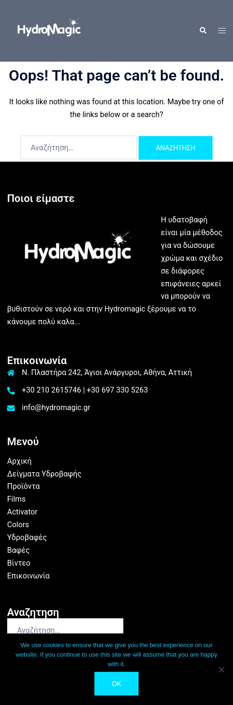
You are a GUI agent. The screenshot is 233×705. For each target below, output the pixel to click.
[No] (221, 669)
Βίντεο (18, 563)
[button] (202, 31)
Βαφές (18, 550)
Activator (22, 511)
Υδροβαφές (27, 537)
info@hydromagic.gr (56, 407)
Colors (18, 524)
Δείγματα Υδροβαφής (44, 473)
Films (16, 499)
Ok (116, 683)
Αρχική (19, 461)
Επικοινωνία (28, 575)
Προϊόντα (23, 486)
